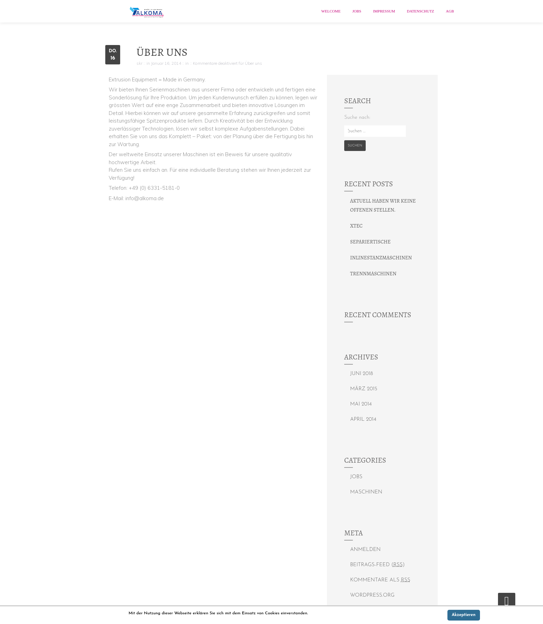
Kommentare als (380, 580)
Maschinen (366, 492)
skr (139, 63)
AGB (450, 11)
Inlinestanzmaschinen (381, 257)
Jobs (356, 11)
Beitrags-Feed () (377, 565)
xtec (356, 225)
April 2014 (363, 419)
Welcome (331, 11)
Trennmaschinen (373, 273)
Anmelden (365, 549)
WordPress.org (372, 595)
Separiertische (370, 241)
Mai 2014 (361, 404)
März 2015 (363, 389)
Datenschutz (420, 11)
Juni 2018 (361, 373)
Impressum (384, 11)
